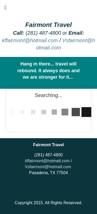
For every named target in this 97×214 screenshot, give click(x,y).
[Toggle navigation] (5, 9)
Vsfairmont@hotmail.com (48, 167)
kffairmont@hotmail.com (30, 40)
